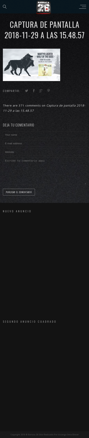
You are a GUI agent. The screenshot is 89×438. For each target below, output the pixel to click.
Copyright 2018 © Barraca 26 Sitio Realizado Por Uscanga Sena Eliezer (45, 434)
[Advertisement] (44, 263)
